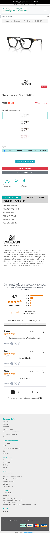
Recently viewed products (12, 476)
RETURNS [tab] (8, 201)
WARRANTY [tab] (20, 201)
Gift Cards (6, 484)
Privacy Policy (8, 429)
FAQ (4, 446)
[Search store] (25, 16)
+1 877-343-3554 (9, 493)
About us (6, 437)
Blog (4, 451)
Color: (5, 110)
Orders (5, 465)
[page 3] (23, 392)
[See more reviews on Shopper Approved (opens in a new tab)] (19, 344)
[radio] (36, 295)
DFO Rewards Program (11, 448)
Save (44, 86)
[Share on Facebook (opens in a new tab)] (11, 344)
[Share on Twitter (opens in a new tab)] (15, 344)
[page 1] (13, 392)
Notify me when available (25, 161)
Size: (4, 147)
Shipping (6, 421)
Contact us (7, 443)
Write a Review (25, 324)
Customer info (8, 460)
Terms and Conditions (11, 432)
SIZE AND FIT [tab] (28, 197)
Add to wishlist (41, 103)
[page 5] (32, 392)
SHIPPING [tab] (41, 197)
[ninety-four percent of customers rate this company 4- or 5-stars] (25, 312)
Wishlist (5, 467)
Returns (5, 424)
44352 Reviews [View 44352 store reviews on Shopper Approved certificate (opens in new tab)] (17, 305)
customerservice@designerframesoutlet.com (19, 505)
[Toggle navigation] (45, 10)
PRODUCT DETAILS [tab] (11, 197)
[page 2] (18, 392)
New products (8, 474)
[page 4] (28, 392)
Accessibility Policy (10, 434)
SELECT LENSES (25, 168)
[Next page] (37, 392)
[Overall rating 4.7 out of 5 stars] (14, 301)
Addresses (7, 462)
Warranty (6, 427)
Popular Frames (8, 481)
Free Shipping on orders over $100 (25, 2)
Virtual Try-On (8, 487)
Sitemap (6, 453)
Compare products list (11, 479)
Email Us (6, 495)
